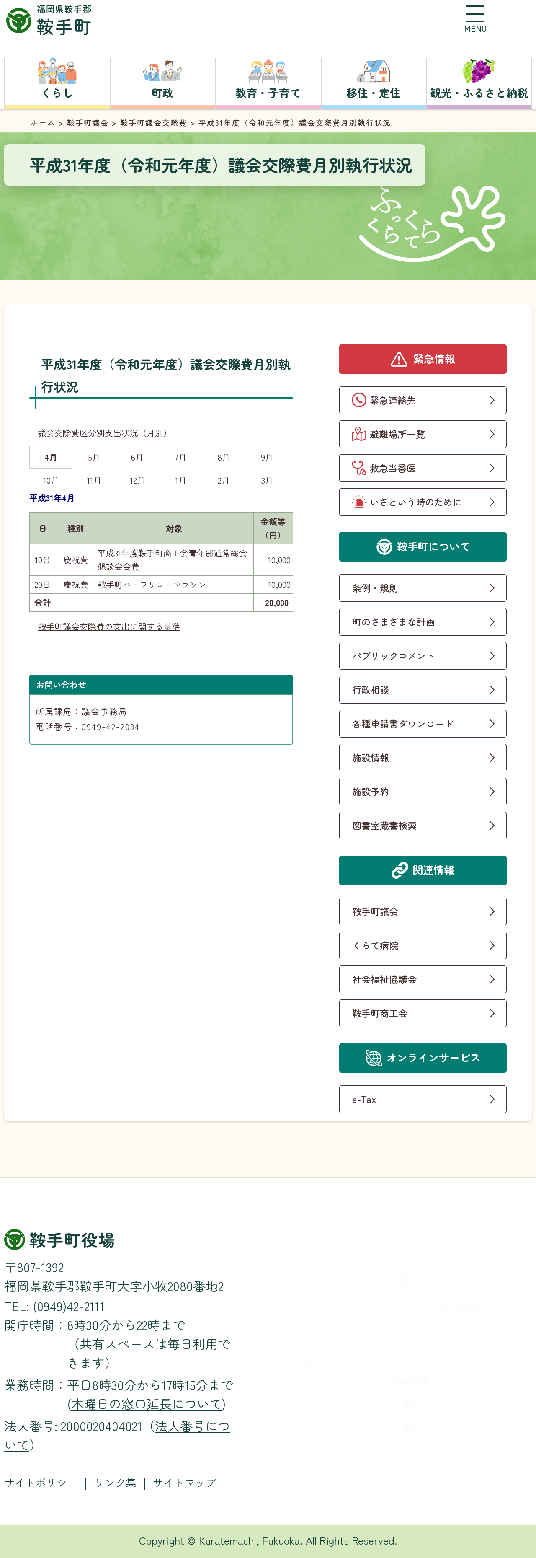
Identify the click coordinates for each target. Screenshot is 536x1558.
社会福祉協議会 (384, 979)
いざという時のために (416, 501)
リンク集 (115, 1482)
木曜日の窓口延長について (146, 1403)
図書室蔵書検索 (384, 825)
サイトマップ (184, 1482)
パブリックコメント (393, 655)
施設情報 (370, 757)
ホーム (43, 122)
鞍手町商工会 (379, 1013)
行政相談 (370, 689)
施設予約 (370, 791)
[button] (475, 19)
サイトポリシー (40, 1482)
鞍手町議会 (88, 122)
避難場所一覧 (397, 433)
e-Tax (364, 1098)
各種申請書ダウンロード (403, 723)
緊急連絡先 (393, 399)
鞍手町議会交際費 (153, 122)
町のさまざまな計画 (393, 621)
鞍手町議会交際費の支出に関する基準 (109, 626)
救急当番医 (393, 467)
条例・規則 (375, 587)
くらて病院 (375, 945)
